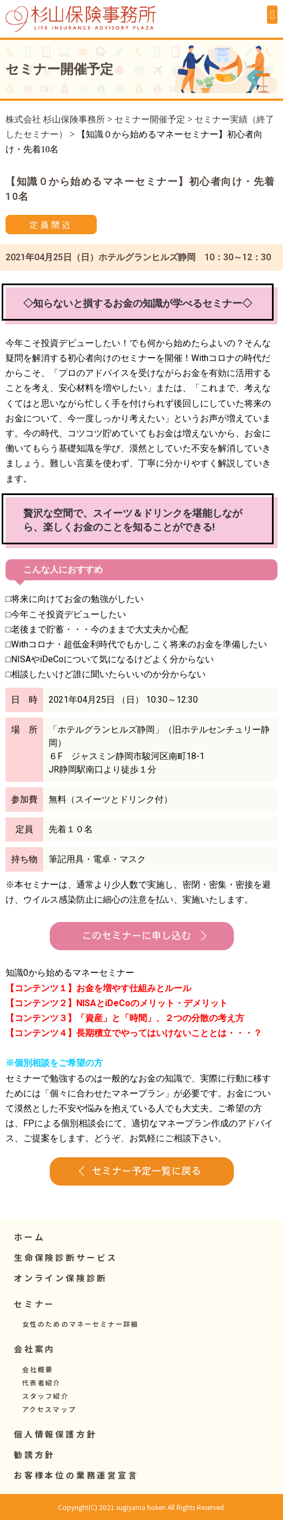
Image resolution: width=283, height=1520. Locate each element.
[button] (272, 15)
